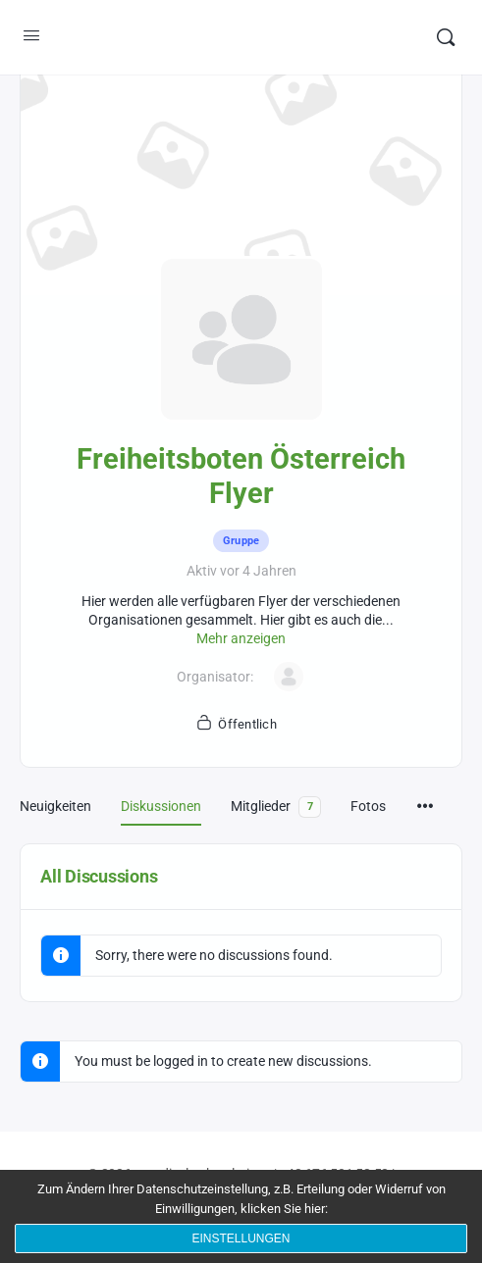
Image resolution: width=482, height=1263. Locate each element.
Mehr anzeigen (241, 638)
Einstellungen (240, 1238)
